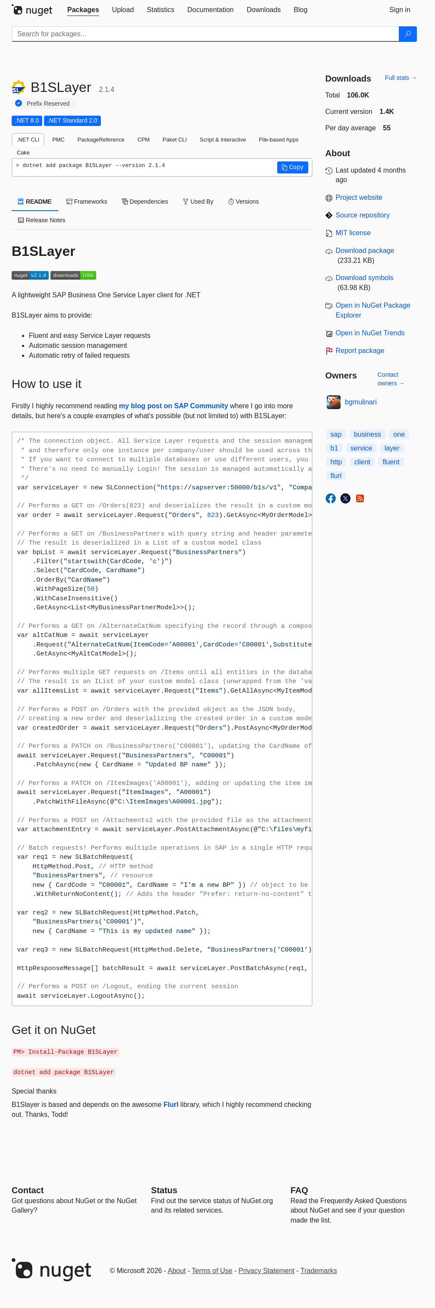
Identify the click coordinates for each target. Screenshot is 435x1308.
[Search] (408, 34)
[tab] (83, 9)
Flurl (170, 1104)
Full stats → (401, 77)
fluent (390, 462)
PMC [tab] (58, 139)
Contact (28, 1190)
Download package (365, 250)
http (336, 462)
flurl (336, 475)
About (177, 1270)
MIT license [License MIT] (353, 232)
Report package (360, 350)
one (399, 434)
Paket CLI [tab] (175, 139)
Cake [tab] (23, 152)
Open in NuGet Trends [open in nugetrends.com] (370, 333)
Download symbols (365, 277)
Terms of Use (212, 1270)
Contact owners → (391, 379)
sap (336, 434)
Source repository (363, 215)
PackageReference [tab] (101, 139)
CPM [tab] (144, 139)
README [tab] (35, 201)
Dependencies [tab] (145, 201)
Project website (359, 197)
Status (164, 1190)
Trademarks (318, 1270)
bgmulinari (361, 402)
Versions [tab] (243, 201)
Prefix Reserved (48, 103)
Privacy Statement (266, 1270)
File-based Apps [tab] (279, 139)
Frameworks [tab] (86, 201)
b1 (334, 448)
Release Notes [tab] (42, 220)
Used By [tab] (198, 201)
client (362, 462)
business (367, 434)
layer (392, 448)
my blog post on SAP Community (173, 406)
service (361, 448)
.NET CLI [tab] (28, 139)
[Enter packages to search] (205, 34)
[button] (292, 167)
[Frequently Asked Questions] (299, 1190)
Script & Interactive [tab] (223, 139)
